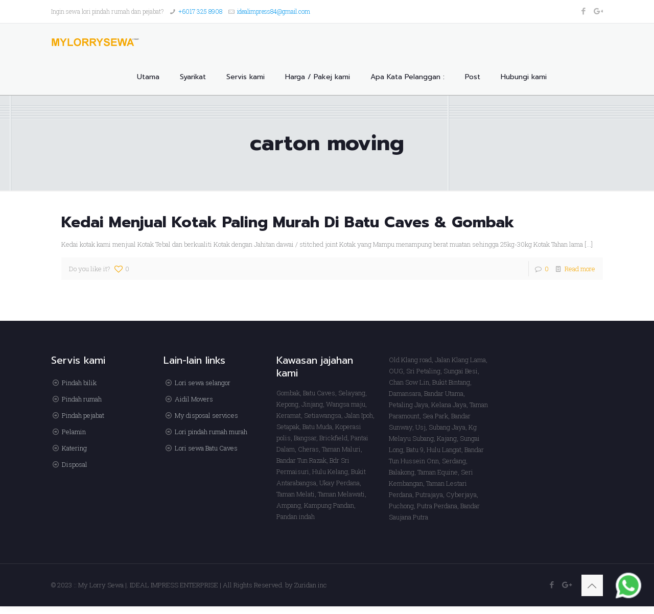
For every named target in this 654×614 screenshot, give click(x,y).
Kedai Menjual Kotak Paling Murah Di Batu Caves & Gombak (288, 222)
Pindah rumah (82, 399)
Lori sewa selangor (202, 382)
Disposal (74, 464)
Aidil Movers (194, 399)
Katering (74, 448)
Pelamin (74, 431)
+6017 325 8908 (200, 11)
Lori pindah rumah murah (211, 431)
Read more (580, 268)
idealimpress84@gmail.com (273, 11)
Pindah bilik (79, 382)
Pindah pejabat (83, 415)
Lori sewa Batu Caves (206, 448)
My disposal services (206, 415)
